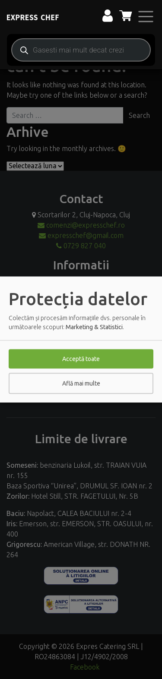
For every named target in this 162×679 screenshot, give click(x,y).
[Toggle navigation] (146, 16)
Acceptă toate (81, 358)
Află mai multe (81, 383)
